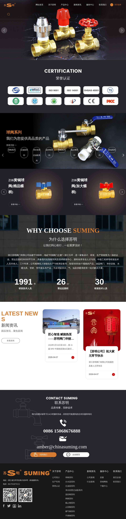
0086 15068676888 (61, 431)
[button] (61, 57)
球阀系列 (14, 132)
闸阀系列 (61, 150)
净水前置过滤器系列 (36, 155)
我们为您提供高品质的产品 (27, 138)
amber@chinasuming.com (62, 446)
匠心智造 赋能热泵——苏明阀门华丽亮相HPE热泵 (61, 338)
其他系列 (112, 150)
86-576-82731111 (14, 484)
